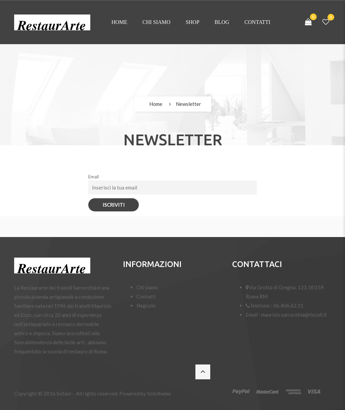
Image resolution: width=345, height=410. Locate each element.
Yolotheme (159, 393)
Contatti (257, 22)
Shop (192, 22)
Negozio (146, 305)
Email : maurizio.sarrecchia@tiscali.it (286, 315)
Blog (222, 22)
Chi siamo (156, 22)
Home (119, 22)
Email (93, 176)
